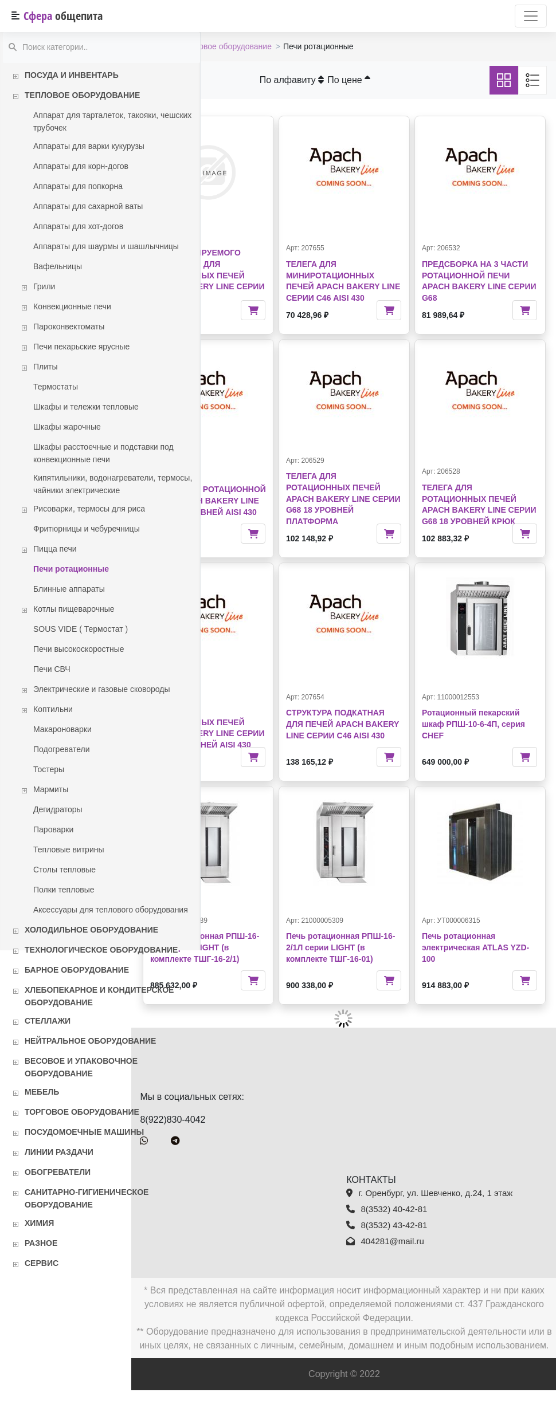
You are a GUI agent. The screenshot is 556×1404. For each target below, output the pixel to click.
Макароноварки (62, 729)
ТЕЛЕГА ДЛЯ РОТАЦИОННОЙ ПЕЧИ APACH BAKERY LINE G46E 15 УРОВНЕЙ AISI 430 (265, 498)
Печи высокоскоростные (78, 649)
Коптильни (53, 709)
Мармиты (50, 789)
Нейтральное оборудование (90, 1040)
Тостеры (48, 769)
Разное (41, 1243)
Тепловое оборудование (82, 95)
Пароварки (53, 829)
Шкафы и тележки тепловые (86, 406)
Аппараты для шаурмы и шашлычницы (106, 246)
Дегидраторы (58, 809)
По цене (383, 80)
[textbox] (101, 48)
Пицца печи (55, 548)
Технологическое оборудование (101, 949)
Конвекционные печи (72, 306)
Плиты (45, 366)
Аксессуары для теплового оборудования (110, 909)
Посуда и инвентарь (72, 75)
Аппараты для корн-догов (80, 166)
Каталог (224, 46)
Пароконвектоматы (68, 326)
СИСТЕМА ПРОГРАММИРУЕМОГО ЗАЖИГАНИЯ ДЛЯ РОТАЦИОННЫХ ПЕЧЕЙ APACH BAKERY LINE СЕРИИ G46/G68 (265, 264)
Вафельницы (57, 266)
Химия (39, 1223)
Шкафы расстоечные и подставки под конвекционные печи (103, 453)
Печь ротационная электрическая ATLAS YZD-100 (488, 947)
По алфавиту (326, 80)
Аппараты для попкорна (78, 186)
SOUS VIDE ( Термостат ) (80, 629)
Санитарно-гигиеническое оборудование (86, 1198)
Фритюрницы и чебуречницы (86, 528)
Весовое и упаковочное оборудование (81, 1067)
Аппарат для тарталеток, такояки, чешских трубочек (112, 121)
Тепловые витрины (68, 849)
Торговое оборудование (82, 1111)
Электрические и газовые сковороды (101, 689)
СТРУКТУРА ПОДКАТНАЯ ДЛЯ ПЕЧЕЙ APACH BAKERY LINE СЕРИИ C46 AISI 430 (374, 722)
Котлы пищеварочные (74, 608)
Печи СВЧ (52, 669)
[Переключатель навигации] (531, 16)
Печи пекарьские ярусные (81, 346)
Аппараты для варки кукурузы (88, 146)
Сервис (41, 1263)
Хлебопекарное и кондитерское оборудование (99, 996)
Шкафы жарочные (67, 426)
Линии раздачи (59, 1152)
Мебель (42, 1091)
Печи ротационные (71, 568)
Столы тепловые (64, 869)
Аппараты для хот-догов (78, 226)
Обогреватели (58, 1172)
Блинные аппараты (69, 588)
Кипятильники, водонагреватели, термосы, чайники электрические (112, 484)
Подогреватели (61, 749)
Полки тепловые (64, 889)
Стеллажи (48, 1020)
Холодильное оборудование (91, 929)
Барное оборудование (77, 969)
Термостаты (55, 386)
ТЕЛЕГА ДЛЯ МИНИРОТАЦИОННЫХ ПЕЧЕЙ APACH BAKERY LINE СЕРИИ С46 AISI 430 (376, 275)
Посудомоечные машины (84, 1131)
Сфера (63, 15)
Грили (44, 286)
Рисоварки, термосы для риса (89, 508)
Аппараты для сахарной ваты (88, 206)
